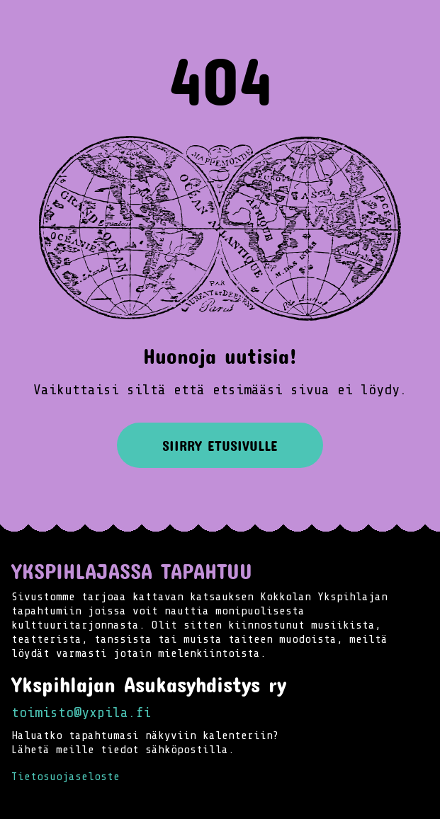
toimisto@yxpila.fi (81, 712)
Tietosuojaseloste (65, 776)
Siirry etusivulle (220, 445)
